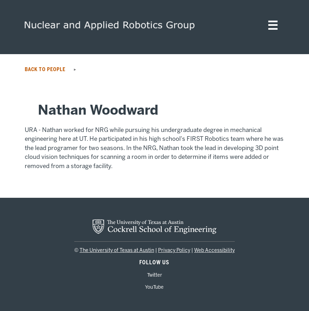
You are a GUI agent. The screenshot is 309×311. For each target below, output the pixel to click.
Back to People (47, 70)
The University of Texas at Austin (117, 250)
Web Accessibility (214, 250)
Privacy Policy (174, 250)
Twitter (154, 275)
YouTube (154, 287)
